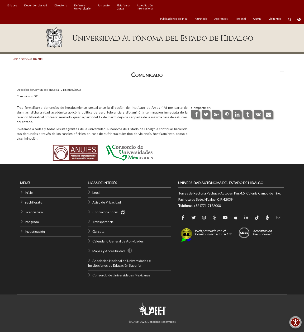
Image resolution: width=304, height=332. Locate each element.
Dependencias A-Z (35, 5)
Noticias (26, 59)
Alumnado (201, 18)
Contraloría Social (108, 212)
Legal (96, 192)
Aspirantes (221, 18)
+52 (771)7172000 (207, 206)
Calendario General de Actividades (118, 241)
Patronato (103, 5)
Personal (240, 18)
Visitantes (275, 18)
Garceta (98, 231)
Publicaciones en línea (174, 18)
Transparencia (103, 222)
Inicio (15, 59)
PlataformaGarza (123, 7)
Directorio (60, 5)
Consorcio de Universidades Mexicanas (121, 275)
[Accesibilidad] (295, 322)
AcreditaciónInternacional (145, 7)
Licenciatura (34, 212)
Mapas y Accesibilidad (108, 251)
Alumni (257, 18)
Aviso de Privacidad (106, 202)
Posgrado (32, 222)
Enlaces (12, 5)
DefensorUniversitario (82, 7)
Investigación (35, 231)
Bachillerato (33, 202)
